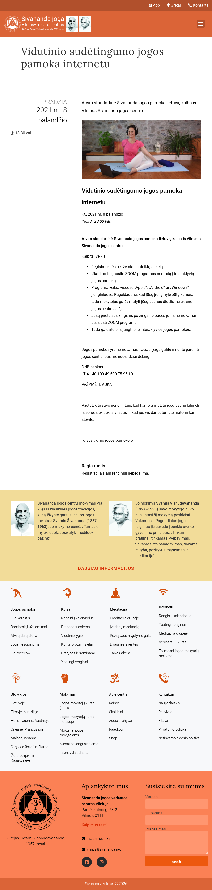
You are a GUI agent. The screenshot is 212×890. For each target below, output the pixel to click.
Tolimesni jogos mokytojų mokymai (179, 653)
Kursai (66, 609)
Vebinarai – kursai (173, 642)
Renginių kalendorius (77, 618)
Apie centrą (118, 694)
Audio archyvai (120, 720)
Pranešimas (155, 829)
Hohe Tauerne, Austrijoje (30, 720)
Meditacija (118, 609)
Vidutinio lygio (72, 635)
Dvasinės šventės (124, 644)
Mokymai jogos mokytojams (72, 732)
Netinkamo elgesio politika (179, 738)
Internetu (166, 607)
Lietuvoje (18, 703)
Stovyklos (19, 694)
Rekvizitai (165, 712)
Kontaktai (166, 694)
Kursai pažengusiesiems (79, 744)
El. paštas (153, 813)
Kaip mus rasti (94, 825)
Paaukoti (116, 729)
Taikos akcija (120, 653)
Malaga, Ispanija (23, 738)
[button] (201, 24)
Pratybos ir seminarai (78, 653)
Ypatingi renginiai (74, 662)
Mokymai (67, 694)
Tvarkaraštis (20, 618)
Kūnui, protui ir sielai (77, 644)
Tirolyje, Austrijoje (24, 712)
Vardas (151, 797)
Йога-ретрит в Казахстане (22, 758)
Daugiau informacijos (106, 568)
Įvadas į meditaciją (124, 627)
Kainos (114, 703)
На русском (20, 653)
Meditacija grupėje (124, 618)
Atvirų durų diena (24, 635)
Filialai (163, 720)
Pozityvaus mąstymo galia (130, 635)
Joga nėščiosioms (25, 644)
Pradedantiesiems (75, 627)
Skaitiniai (116, 712)
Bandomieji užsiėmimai (29, 627)
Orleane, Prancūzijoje (27, 729)
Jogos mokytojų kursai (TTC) (77, 705)
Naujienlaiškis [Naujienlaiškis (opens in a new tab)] (169, 703)
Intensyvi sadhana (74, 753)
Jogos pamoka (23, 609)
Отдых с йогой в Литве (29, 747)
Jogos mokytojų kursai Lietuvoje (77, 719)
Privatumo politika (172, 729)
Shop (113, 738)
